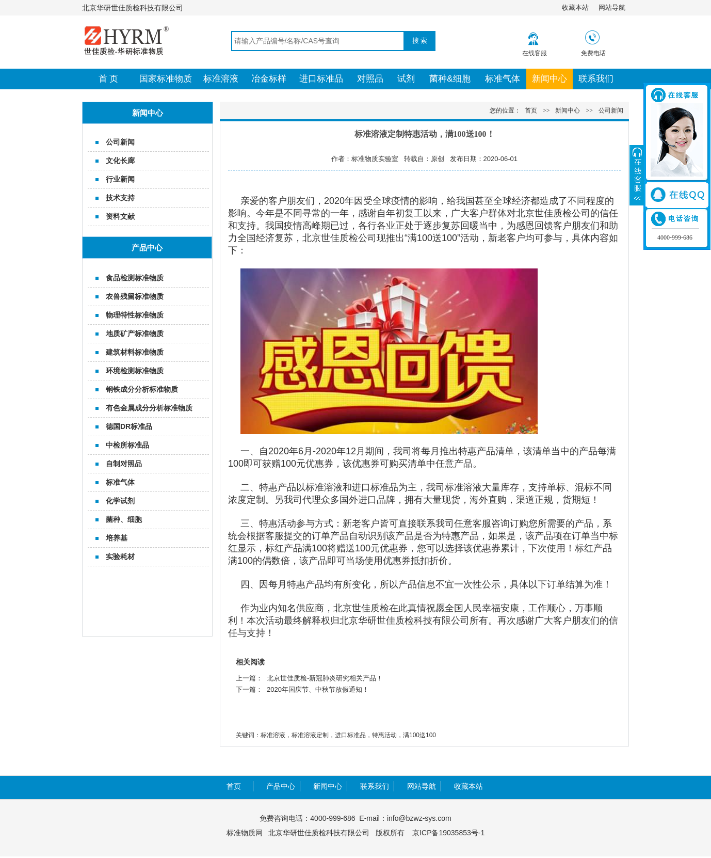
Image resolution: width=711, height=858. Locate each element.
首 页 (109, 79)
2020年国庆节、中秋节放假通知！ (318, 689)
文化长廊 (120, 160)
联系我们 (595, 79)
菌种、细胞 (124, 519)
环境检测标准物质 (135, 371)
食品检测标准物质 (135, 278)
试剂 (406, 79)
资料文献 (120, 216)
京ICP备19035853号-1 (448, 833)
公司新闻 (120, 142)
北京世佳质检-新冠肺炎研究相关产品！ (325, 678)
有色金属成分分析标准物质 (149, 408)
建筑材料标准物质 (135, 352)
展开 (636, 175)
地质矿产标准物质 (135, 333)
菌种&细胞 (449, 79)
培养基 (116, 538)
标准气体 (502, 79)
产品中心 (280, 786)
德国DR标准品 (129, 426)
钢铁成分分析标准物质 (142, 389)
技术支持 (120, 198)
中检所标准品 (127, 445)
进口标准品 (321, 79)
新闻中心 (549, 79)
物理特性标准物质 (135, 315)
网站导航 (612, 7)
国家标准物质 (165, 79)
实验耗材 (120, 556)
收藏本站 (575, 7)
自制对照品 (124, 463)
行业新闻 (120, 179)
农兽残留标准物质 (135, 296)
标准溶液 (220, 79)
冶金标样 (268, 79)
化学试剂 (120, 501)
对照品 (370, 79)
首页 (531, 110)
